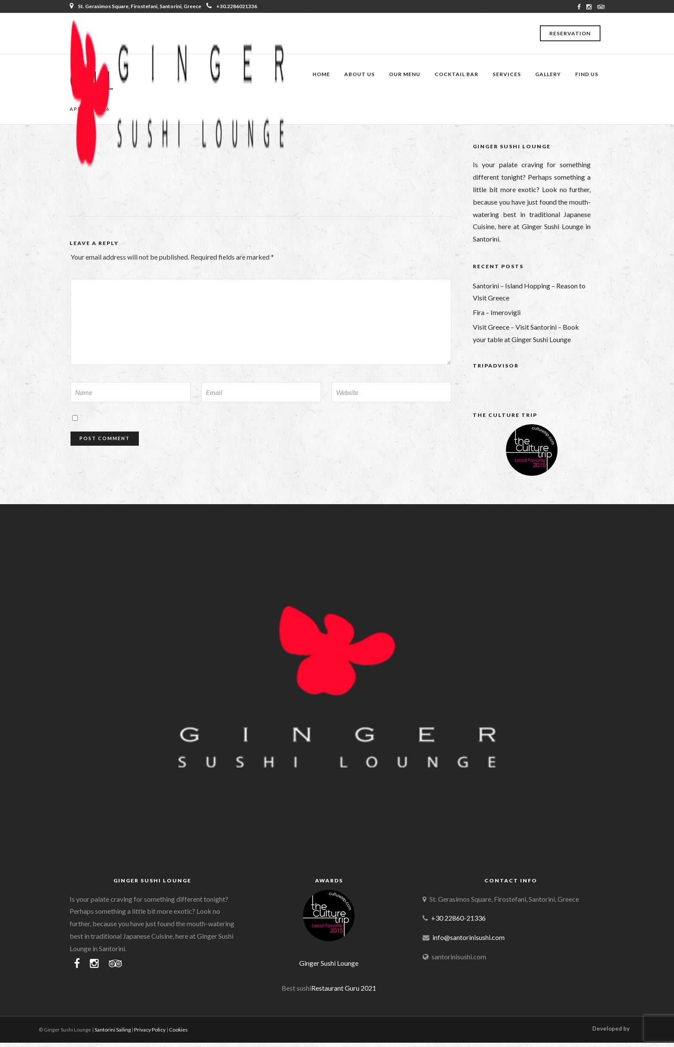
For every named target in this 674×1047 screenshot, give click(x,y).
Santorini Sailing (113, 1029)
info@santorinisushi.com (468, 937)
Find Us (586, 74)
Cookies (178, 1029)
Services (507, 74)
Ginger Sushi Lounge (328, 963)
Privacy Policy (149, 1029)
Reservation (570, 33)
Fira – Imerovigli (497, 312)
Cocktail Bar (456, 74)
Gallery (548, 74)
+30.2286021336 (231, 6)
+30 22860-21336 (458, 918)
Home (321, 74)
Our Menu (404, 74)
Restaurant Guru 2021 (343, 988)
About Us (359, 74)
